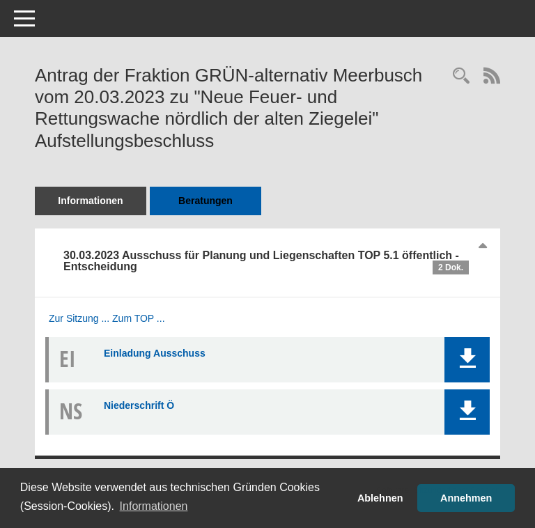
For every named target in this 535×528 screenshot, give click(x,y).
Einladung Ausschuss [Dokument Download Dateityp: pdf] (155, 353)
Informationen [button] (154, 506)
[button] (467, 359)
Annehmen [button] (466, 498)
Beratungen (205, 200)
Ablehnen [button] (380, 498)
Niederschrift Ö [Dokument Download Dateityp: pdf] (139, 405)
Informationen (90, 200)
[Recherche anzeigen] (461, 77)
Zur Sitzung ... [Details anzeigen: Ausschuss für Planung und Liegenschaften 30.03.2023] (79, 318)
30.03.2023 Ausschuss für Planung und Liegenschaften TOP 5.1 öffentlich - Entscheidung (266, 261)
